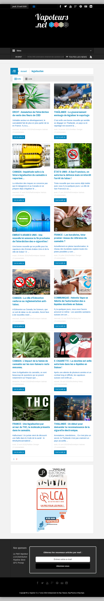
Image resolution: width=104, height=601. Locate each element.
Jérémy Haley (78, 382)
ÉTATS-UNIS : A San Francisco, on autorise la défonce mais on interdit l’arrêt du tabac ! (72, 175)
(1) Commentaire (60, 384)
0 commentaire (18, 132)
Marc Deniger (77, 129)
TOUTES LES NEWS (76, 57)
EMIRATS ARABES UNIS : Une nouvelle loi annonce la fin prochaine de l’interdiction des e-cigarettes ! (31, 238)
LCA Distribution (20, 556)
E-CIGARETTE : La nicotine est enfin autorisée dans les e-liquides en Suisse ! (73, 364)
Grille (17, 79)
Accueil (24, 71)
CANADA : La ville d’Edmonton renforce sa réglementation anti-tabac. (29, 301)
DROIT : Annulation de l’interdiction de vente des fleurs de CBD (30, 113)
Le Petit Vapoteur (20, 553)
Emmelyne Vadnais (41, 129)
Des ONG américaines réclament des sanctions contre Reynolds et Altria (53, 57)
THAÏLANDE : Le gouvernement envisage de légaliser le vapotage (71, 113)
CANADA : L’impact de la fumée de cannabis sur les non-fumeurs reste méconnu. (30, 364)
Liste (28, 79)
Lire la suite (19, 137)
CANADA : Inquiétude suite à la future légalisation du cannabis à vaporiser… (29, 175)
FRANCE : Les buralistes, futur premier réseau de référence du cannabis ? (70, 238)
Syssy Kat (77, 318)
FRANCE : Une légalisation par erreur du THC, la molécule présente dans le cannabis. (31, 427)
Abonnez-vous (62, 566)
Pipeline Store (19, 559)
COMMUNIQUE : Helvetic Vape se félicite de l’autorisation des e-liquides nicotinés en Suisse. (71, 301)
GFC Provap (18, 562)
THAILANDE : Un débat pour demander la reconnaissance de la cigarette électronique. (72, 427)
